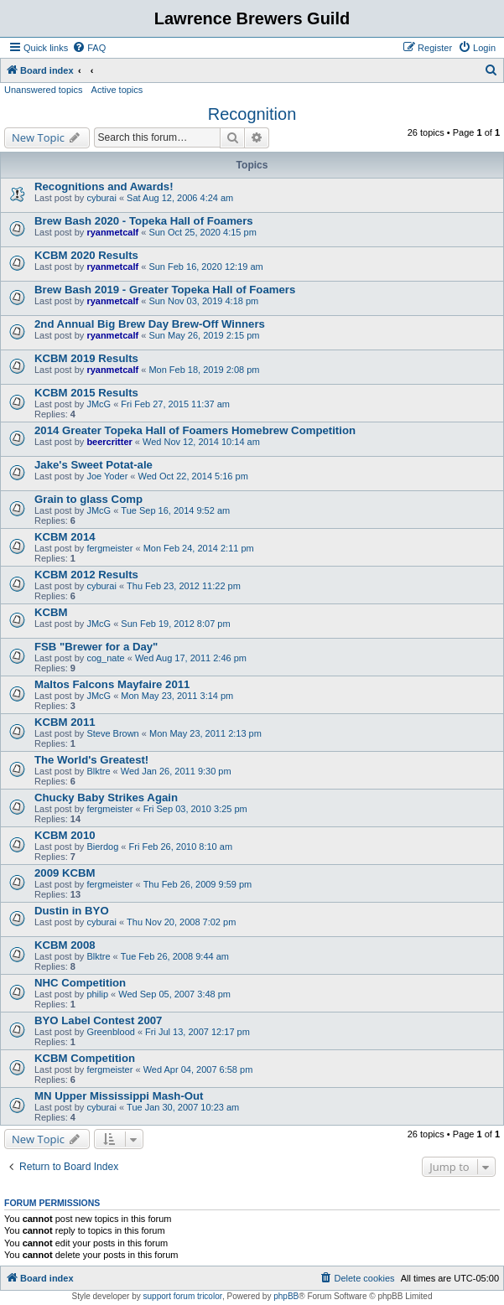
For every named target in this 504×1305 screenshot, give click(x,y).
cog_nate (105, 658)
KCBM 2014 (65, 537)
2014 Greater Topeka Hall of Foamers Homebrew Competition (195, 430)
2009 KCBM (65, 873)
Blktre (98, 771)
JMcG (98, 404)
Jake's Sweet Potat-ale (93, 464)
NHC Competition (80, 982)
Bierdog (102, 847)
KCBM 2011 (65, 722)
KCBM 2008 (65, 945)
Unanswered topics (43, 90)
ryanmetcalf (112, 232)
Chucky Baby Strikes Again (106, 797)
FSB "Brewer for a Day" (96, 646)
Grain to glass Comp (88, 499)
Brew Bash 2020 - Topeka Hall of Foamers (143, 221)
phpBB (286, 1296)
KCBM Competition (84, 1058)
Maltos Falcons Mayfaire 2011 (112, 684)
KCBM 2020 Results (86, 255)
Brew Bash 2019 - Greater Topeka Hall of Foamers (164, 289)
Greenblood (110, 1032)
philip (97, 994)
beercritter (109, 442)
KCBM (51, 612)
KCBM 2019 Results (86, 358)
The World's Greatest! (91, 759)
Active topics (117, 90)
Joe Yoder (106, 476)
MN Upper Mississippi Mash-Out (119, 1096)
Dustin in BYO (71, 910)
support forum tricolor (182, 1296)
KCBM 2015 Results (86, 392)
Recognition (252, 114)
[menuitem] (89, 48)
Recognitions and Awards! (104, 186)
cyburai (101, 198)
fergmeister (109, 548)
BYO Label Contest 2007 (98, 1020)
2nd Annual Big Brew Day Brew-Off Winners (149, 324)
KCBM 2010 (65, 835)
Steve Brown (112, 733)
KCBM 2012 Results (86, 574)
